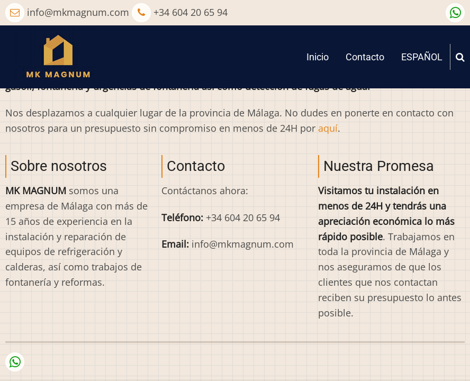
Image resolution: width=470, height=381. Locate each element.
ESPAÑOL (421, 56)
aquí (328, 128)
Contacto (365, 56)
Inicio (317, 56)
